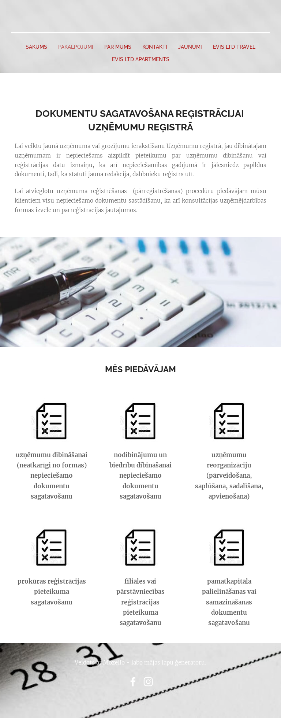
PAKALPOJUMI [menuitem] (75, 47)
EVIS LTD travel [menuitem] (234, 47)
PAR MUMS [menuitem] (117, 47)
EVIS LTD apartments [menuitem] (140, 59)
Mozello (114, 662)
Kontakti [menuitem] (154, 47)
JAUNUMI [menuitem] (190, 47)
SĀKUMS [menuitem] (36, 47)
